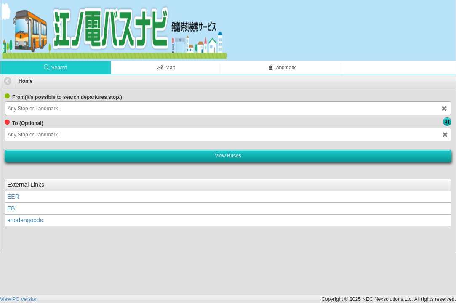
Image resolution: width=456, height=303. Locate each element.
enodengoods (25, 220)
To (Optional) (27, 123)
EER (13, 196)
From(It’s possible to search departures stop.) (67, 97)
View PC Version (18, 299)
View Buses (228, 156)
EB (11, 208)
